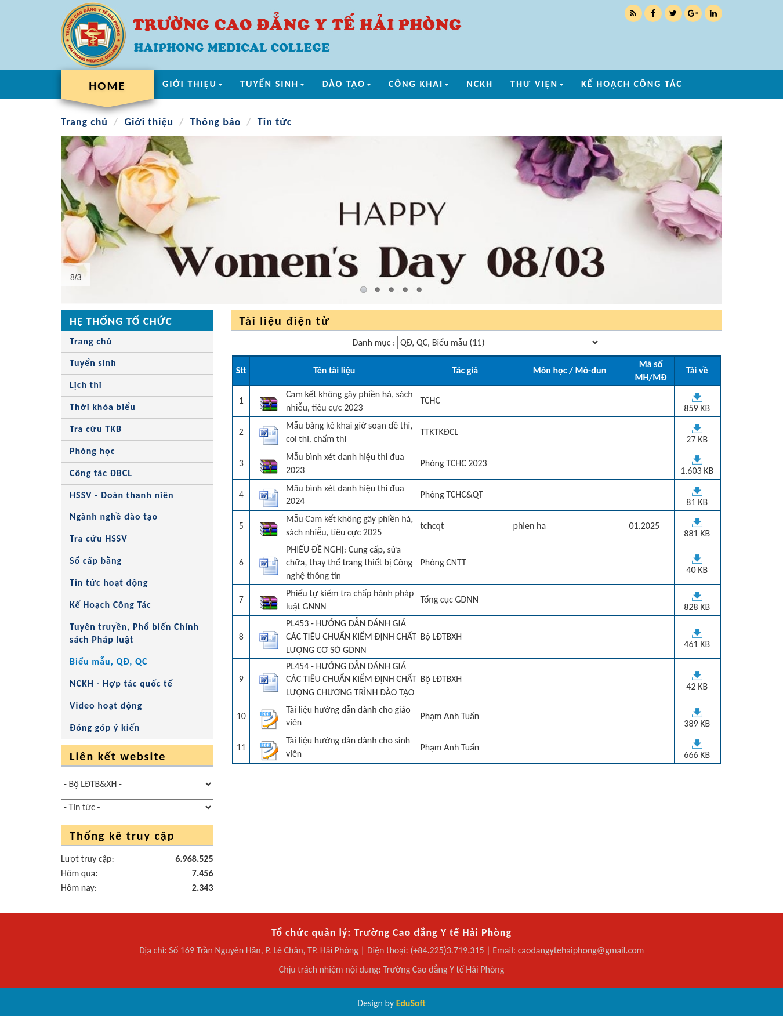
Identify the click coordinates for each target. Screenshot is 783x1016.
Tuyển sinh (93, 362)
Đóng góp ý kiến (105, 727)
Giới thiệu (148, 121)
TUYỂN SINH (272, 83)
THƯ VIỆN (537, 83)
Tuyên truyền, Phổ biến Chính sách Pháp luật (134, 633)
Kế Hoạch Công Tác (110, 604)
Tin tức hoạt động (109, 582)
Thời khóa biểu (103, 406)
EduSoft (411, 1002)
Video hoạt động (106, 705)
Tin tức (275, 121)
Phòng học (92, 450)
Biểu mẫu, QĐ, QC (108, 661)
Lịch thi (86, 384)
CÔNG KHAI (419, 83)
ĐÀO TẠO (346, 83)
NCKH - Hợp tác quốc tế (121, 683)
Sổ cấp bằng (96, 560)
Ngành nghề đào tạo (114, 516)
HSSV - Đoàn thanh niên (122, 494)
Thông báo (215, 121)
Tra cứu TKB (96, 428)
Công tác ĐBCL (101, 472)
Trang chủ (84, 121)
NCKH (479, 83)
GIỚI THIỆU (192, 83)
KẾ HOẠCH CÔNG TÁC (632, 83)
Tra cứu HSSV (99, 538)
